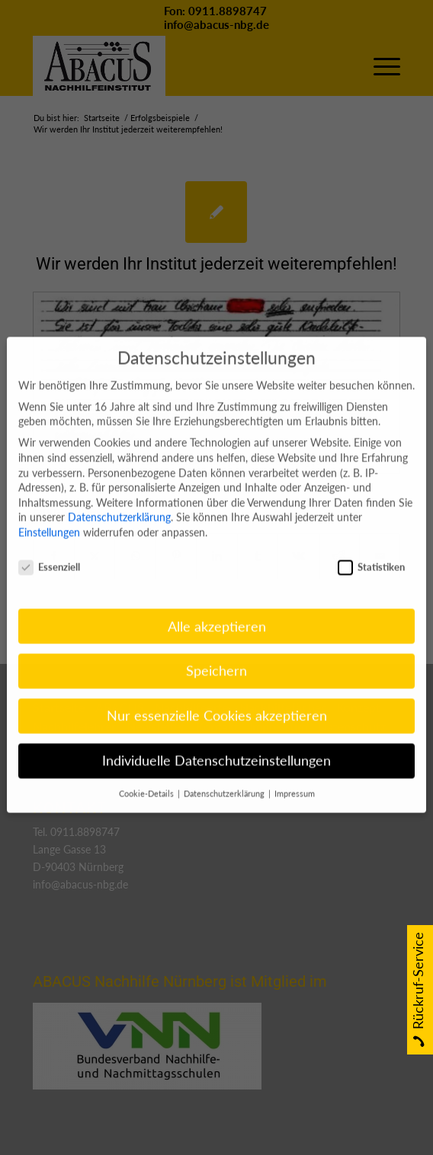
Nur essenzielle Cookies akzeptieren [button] (217, 697)
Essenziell (49, 548)
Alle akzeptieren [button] (217, 607)
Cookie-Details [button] (147, 775)
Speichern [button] (216, 652)
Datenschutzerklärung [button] (225, 775)
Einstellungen (49, 512)
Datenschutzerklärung (119, 498)
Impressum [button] (294, 775)
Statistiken (371, 548)
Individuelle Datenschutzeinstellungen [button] (216, 742)
